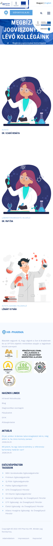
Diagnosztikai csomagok (13, 408)
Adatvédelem (8, 538)
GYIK (4, 417)
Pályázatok (7, 413)
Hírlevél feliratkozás (11, 398)
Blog (4, 403)
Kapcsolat (37, 538)
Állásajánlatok (8, 422)
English (48, 3)
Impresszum (23, 538)
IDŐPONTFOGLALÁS (21, 13)
